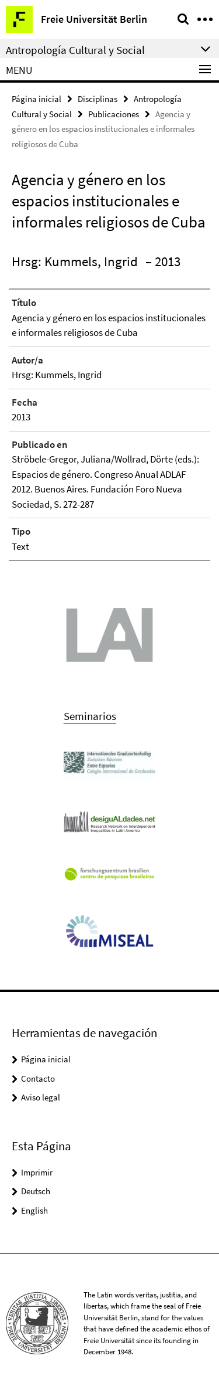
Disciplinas (97, 98)
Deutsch (35, 1191)
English (34, 1210)
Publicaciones (113, 114)
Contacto (38, 1078)
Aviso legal (40, 1097)
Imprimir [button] (37, 1172)
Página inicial (36, 98)
